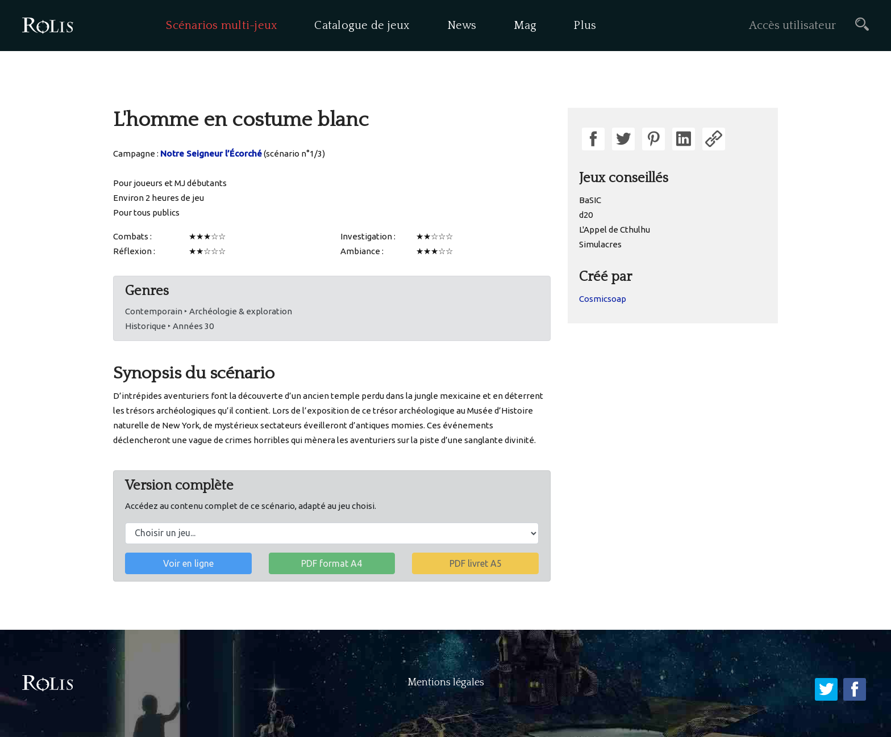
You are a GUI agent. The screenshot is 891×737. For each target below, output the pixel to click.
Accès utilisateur (792, 25)
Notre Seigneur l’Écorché (211, 153)
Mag (525, 25)
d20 (586, 215)
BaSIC (590, 200)
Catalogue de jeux (362, 25)
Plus (584, 25)
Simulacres (600, 244)
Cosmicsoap (602, 299)
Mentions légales (445, 682)
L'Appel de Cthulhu (614, 229)
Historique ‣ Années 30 (169, 326)
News (462, 25)
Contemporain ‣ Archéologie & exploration (208, 311)
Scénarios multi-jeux (221, 25)
